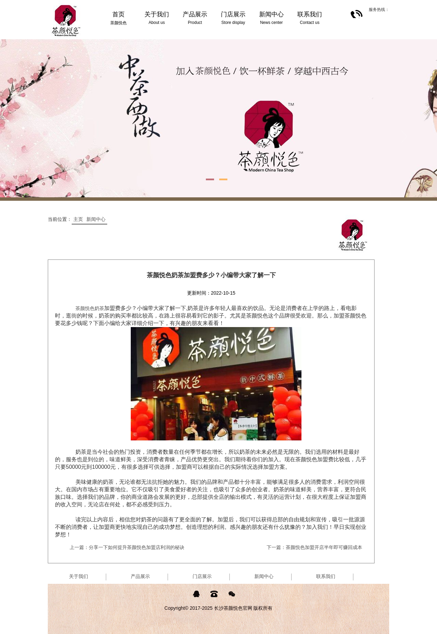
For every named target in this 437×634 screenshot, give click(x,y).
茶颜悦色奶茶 (89, 308)
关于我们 (78, 576)
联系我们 (325, 576)
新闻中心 (95, 219)
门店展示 (202, 576)
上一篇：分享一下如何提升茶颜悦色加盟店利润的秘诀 (127, 547)
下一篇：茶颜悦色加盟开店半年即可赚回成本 (314, 547)
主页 (78, 219)
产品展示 (140, 576)
